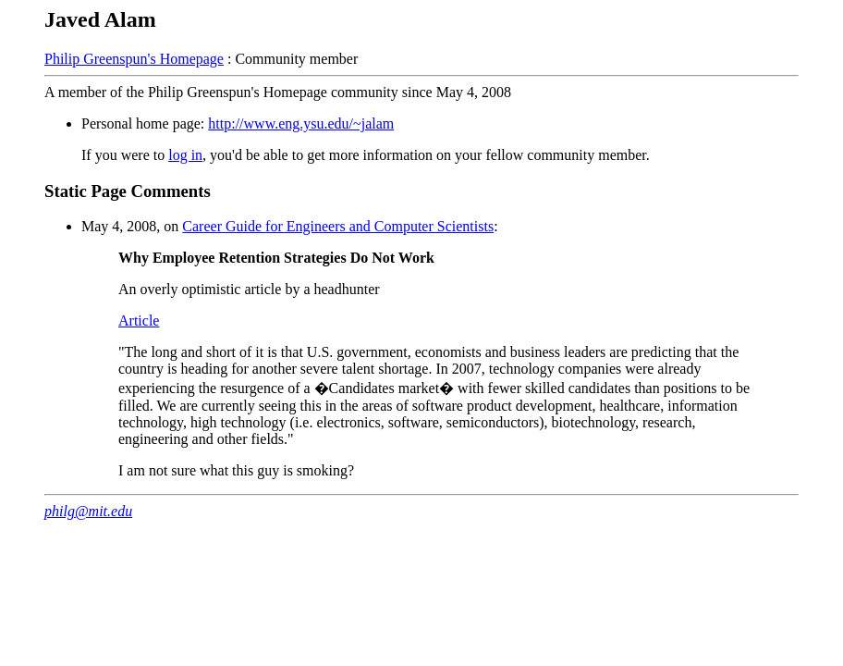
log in (185, 155)
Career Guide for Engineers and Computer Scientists (338, 226)
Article (138, 320)
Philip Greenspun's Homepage (134, 59)
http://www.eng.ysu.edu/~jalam (301, 123)
